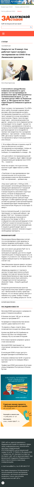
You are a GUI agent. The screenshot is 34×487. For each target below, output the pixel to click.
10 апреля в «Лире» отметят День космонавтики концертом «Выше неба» (15, 328)
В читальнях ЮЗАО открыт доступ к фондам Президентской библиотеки (14, 353)
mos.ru (19, 11)
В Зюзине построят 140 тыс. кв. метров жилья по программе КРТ (15, 317)
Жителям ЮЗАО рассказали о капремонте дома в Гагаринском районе (16, 312)
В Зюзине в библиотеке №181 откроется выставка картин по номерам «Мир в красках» (15, 360)
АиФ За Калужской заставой (11, 23)
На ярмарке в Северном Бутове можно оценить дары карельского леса (15, 323)
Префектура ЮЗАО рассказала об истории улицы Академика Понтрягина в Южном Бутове (16, 367)
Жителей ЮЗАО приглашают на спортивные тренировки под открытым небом (15, 347)
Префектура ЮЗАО (7, 7)
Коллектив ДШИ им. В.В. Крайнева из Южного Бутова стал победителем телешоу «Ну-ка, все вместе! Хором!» (14, 334)
